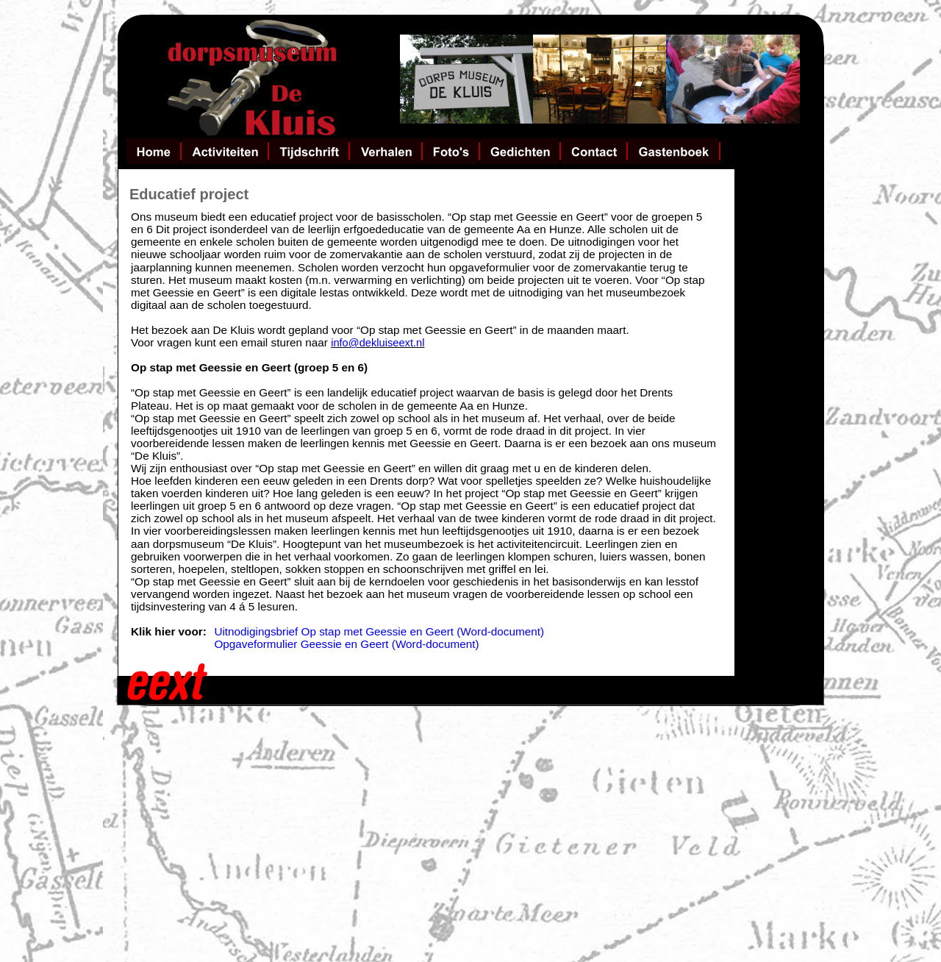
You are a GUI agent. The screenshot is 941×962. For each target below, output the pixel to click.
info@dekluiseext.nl (377, 343)
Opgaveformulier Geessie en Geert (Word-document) (346, 644)
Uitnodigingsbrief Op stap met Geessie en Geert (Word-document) (380, 631)
